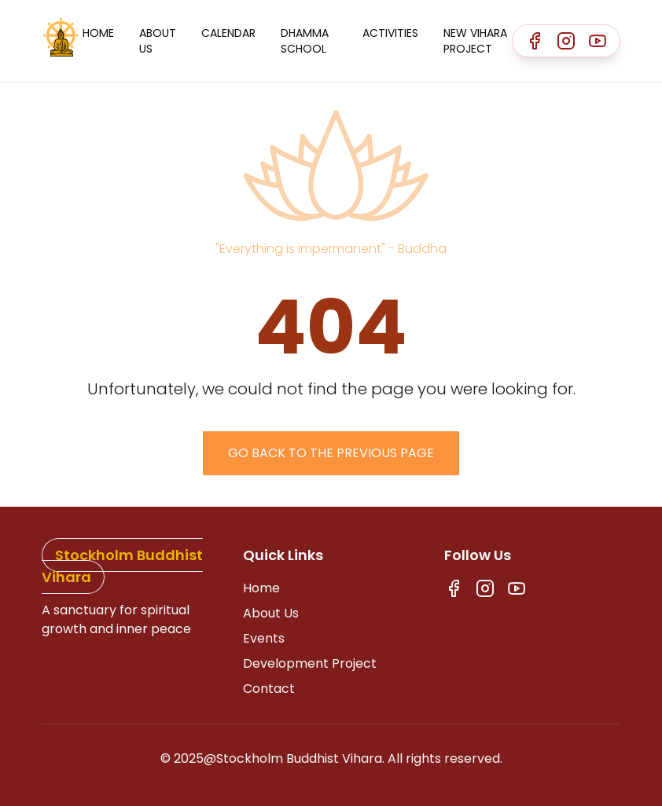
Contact (269, 689)
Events (264, 638)
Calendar (228, 33)
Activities (390, 33)
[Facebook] (534, 40)
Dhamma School (305, 41)
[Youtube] (597, 40)
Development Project (310, 663)
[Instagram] (566, 40)
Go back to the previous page (331, 453)
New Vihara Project (475, 41)
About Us (157, 41)
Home (98, 33)
